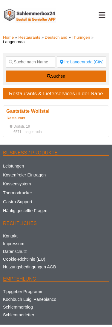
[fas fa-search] (56, 76)
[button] (102, 15)
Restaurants (29, 37)
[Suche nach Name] (30, 62)
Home (8, 37)
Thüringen (81, 37)
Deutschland (56, 37)
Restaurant (16, 118)
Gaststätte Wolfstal (28, 111)
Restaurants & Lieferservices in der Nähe (56, 93)
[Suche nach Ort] (82, 62)
